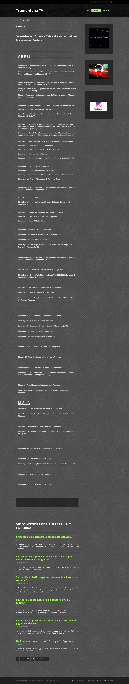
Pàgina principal (78, 680)
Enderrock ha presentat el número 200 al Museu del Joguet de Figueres (46, 622)
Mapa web (91, 680)
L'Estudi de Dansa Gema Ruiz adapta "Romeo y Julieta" (43, 601)
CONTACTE (107, 11)
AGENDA (96, 11)
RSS (100, 680)
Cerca (111, 2)
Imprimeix (110, 680)
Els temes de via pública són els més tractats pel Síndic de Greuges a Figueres (44, 558)
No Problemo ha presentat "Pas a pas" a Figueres (44, 641)
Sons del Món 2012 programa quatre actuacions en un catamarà (47, 579)
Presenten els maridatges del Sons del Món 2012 (44, 537)
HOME (87, 11)
